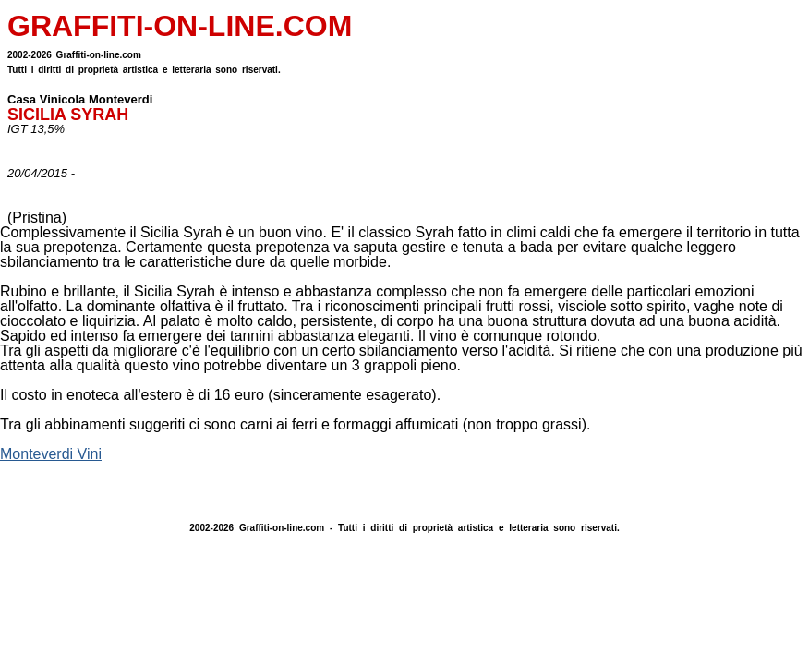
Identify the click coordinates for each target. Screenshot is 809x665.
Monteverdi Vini (51, 454)
